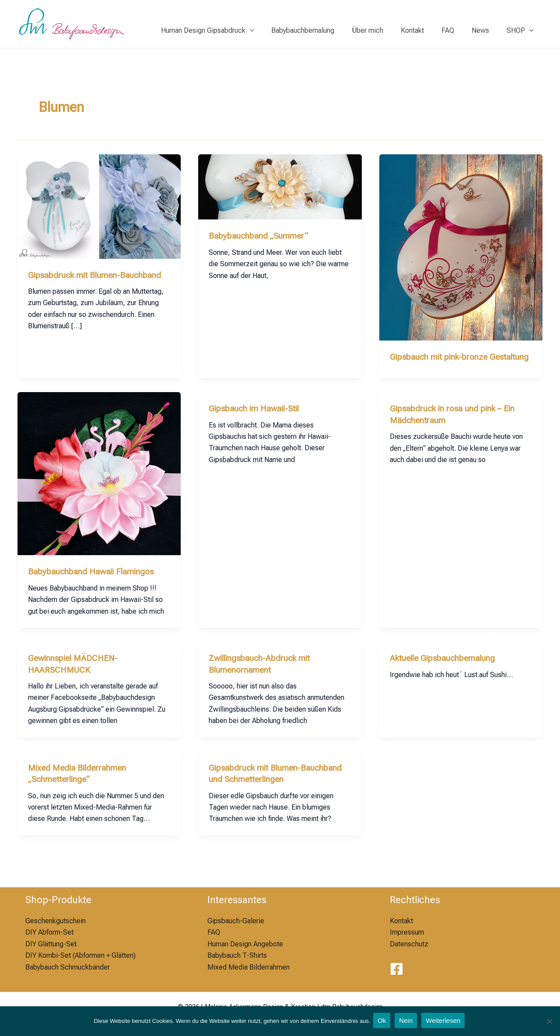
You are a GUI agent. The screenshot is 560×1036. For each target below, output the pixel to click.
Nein (406, 1021)
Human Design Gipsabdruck (230, 30)
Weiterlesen (445, 1021)
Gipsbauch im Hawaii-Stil (257, 419)
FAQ (456, 30)
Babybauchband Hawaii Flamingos (94, 582)
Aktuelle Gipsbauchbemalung (445, 669)
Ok (381, 1021)
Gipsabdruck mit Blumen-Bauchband (98, 275)
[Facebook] (396, 969)
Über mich (383, 30)
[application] (272, 30)
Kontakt (424, 30)
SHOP (522, 30)
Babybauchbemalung (322, 30)
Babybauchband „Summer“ (260, 235)
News (485, 30)
